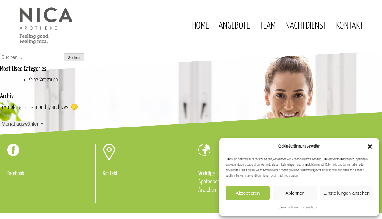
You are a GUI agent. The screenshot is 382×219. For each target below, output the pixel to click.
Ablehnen (294, 193)
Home (200, 25)
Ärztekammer (211, 190)
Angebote (234, 25)
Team (268, 25)
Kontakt (350, 25)
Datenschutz (309, 207)
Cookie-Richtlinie (289, 207)
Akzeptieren (248, 193)
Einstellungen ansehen (346, 193)
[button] (370, 147)
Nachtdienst (305, 25)
